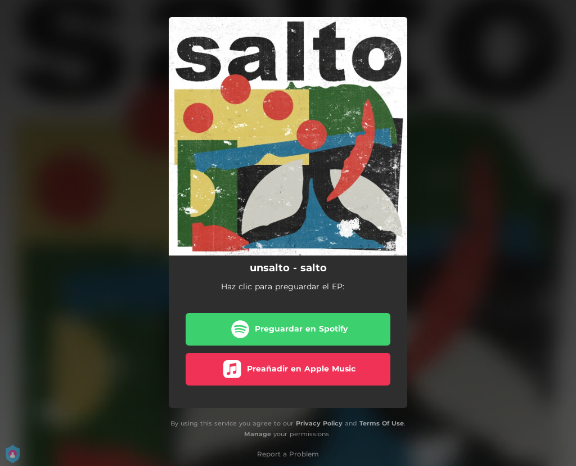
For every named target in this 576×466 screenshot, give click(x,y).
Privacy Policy (319, 423)
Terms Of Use (381, 423)
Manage (257, 434)
